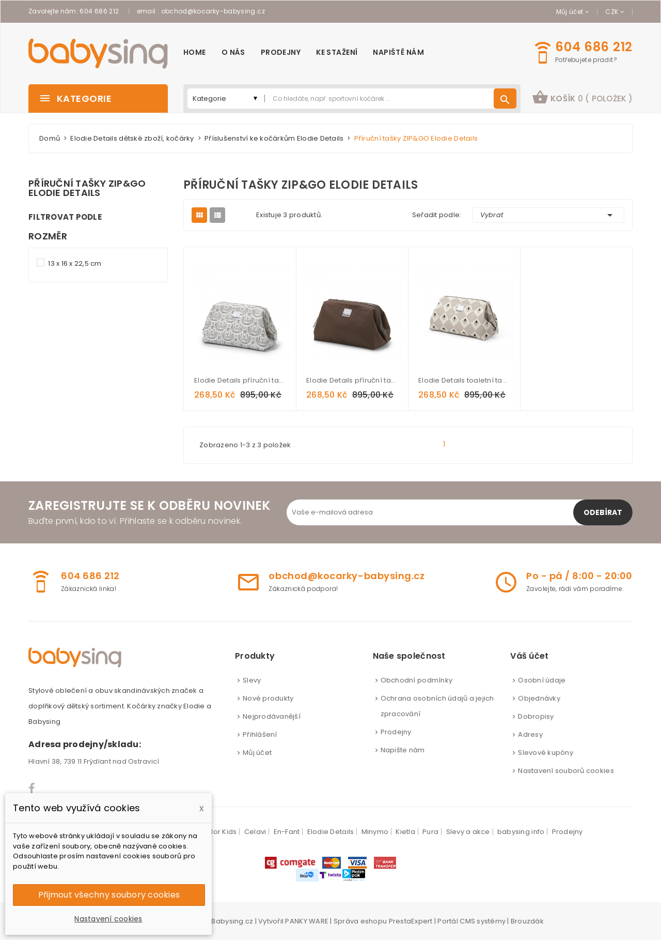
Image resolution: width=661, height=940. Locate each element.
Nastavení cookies (108, 919)
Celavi (255, 831)
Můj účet (257, 752)
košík (582, 97)
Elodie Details (330, 831)
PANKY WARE (306, 921)
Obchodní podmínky (416, 680)
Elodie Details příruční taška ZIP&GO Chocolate (352, 380)
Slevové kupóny (545, 752)
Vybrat (548, 215)
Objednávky (539, 698)
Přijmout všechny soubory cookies (109, 895)
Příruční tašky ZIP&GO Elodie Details (87, 188)
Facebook (32, 788)
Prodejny (396, 732)
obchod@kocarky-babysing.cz (213, 11)
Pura (430, 831)
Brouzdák (527, 921)
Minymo (375, 831)
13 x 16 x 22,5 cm (74, 263)
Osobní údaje (541, 680)
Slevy (252, 680)
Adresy (530, 734)
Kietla (405, 831)
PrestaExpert (411, 921)
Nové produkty (268, 698)
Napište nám (403, 750)
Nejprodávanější (272, 716)
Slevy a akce (468, 831)
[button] (582, 98)
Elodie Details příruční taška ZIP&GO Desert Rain (240, 380)
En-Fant (287, 831)
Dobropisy (536, 716)
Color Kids (219, 831)
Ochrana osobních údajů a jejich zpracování (437, 706)
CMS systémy (483, 921)
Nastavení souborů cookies (566, 771)
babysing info (520, 831)
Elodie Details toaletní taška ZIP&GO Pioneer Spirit (464, 380)
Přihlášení (260, 734)
